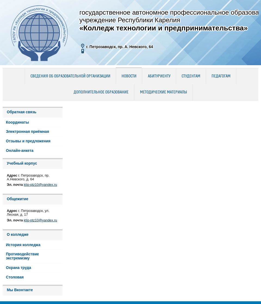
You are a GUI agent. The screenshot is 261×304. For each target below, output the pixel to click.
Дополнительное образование (101, 92)
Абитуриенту (159, 76)
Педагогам (221, 76)
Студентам (191, 76)
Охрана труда (18, 268)
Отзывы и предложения (28, 141)
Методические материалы (163, 92)
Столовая (15, 277)
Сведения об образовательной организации (70, 76)
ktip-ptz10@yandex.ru (40, 185)
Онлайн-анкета (19, 151)
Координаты (17, 122)
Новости (129, 76)
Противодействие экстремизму (22, 256)
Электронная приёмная (27, 132)
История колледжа (23, 245)
